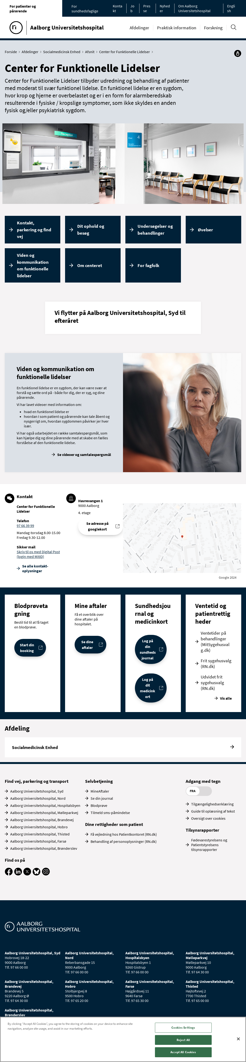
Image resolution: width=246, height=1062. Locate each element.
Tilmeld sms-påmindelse (110, 812)
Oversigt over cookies (208, 818)
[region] (123, 1039)
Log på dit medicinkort (147, 688)
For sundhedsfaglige (85, 8)
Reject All (183, 1040)
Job (132, 8)
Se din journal (102, 798)
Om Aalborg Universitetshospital (194, 8)
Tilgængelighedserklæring (212, 804)
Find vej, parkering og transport (36, 781)
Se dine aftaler (87, 644)
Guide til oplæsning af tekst (213, 811)
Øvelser (205, 230)
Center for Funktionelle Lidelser (125, 52)
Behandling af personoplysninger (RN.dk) (124, 841)
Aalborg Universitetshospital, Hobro (39, 826)
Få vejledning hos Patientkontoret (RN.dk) (124, 834)
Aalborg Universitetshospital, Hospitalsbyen (45, 805)
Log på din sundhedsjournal (148, 649)
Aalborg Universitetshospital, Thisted (40, 834)
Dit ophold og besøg (90, 229)
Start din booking (27, 647)
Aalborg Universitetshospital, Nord (38, 798)
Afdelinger (139, 27)
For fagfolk (148, 265)
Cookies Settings (183, 1028)
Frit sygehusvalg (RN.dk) (216, 663)
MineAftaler (100, 791)
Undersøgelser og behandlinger (155, 229)
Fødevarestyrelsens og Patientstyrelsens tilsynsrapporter (209, 845)
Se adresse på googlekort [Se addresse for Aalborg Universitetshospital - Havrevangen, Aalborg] (97, 526)
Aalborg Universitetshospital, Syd (36, 791)
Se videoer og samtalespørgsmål (84, 454)
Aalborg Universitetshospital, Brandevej (42, 819)
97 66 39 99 (25, 525)
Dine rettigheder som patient (114, 824)
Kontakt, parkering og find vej (34, 229)
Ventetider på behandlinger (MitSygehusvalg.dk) (215, 641)
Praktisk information (176, 27)
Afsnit (91, 52)
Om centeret (89, 265)
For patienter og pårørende (23, 8)
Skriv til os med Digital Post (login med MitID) (38, 554)
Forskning (213, 27)
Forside (12, 52)
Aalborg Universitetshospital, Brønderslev (43, 848)
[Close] (238, 1039)
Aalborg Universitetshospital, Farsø (38, 841)
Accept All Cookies (183, 1052)
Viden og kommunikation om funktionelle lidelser (33, 265)
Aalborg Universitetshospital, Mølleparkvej (44, 812)
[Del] (237, 53)
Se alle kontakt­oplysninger (35, 568)
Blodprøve (99, 805)
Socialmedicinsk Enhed (62, 52)
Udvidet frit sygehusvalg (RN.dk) (212, 682)
